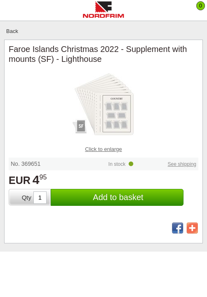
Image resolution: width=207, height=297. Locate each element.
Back (12, 31)
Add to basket (118, 197)
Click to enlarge (103, 149)
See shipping (182, 164)
